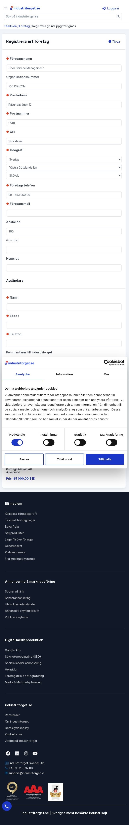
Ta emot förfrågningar (20, 520)
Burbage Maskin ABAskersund (19, 470)
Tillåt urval (64, 459)
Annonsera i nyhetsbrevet (22, 610)
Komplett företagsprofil (21, 513)
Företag (24, 26)
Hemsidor (11, 669)
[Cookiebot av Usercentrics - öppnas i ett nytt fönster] (106, 363)
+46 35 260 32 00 (19, 768)
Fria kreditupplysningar (20, 558)
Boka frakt (12, 526)
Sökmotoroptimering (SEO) (23, 656)
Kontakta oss (14, 734)
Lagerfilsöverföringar (19, 539)
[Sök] (118, 16)
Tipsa (114, 41)
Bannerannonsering (18, 598)
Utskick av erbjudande (20, 604)
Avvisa (24, 459)
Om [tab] (106, 374)
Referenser (12, 715)
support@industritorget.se (24, 773)
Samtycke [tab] (22, 374)
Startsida (10, 26)
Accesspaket (13, 546)
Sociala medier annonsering (23, 663)
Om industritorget (17, 721)
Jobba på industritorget (21, 740)
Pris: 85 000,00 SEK (20, 478)
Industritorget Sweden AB (24, 763)
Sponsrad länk (14, 591)
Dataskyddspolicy (17, 728)
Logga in (110, 8)
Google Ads (13, 650)
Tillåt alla (104, 459)
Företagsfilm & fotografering (24, 676)
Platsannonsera (15, 552)
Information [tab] (64, 374)
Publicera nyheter (16, 617)
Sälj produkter (14, 533)
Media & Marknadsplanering (23, 682)
